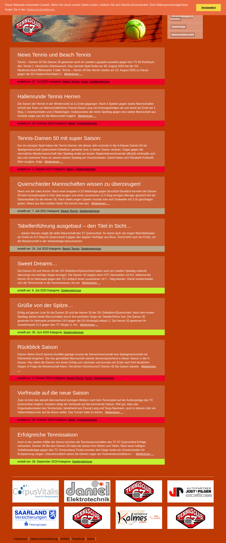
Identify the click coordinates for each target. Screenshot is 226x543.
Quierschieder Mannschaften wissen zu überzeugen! (79, 184)
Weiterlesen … (73, 74)
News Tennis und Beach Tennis (54, 55)
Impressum (21, 538)
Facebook (78, 538)
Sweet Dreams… (37, 263)
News (84, 81)
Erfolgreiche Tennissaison (47, 435)
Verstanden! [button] (208, 7)
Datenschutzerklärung (44, 538)
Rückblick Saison (37, 347)
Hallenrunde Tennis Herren (48, 96)
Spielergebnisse (100, 81)
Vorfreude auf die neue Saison (53, 393)
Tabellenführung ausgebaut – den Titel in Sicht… (74, 226)
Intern (90, 538)
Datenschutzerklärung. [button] (41, 9)
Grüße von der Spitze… (45, 305)
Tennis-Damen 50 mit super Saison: (59, 138)
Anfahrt (65, 538)
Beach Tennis (71, 81)
